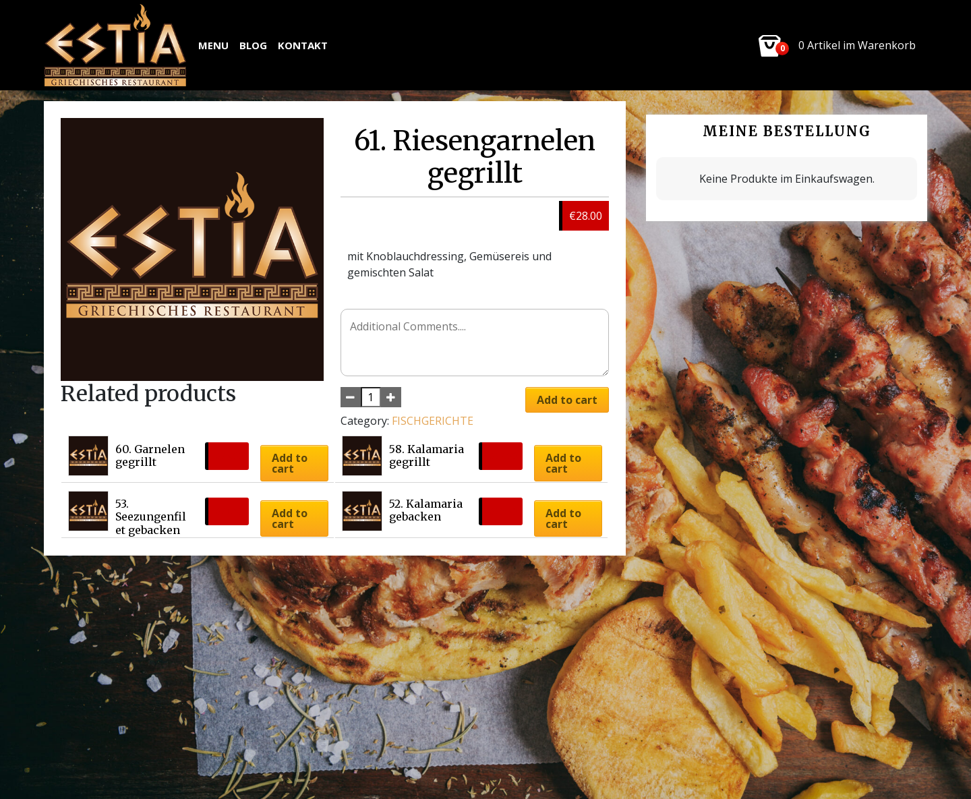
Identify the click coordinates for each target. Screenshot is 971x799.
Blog (253, 45)
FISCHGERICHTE (432, 420)
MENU (213, 45)
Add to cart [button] (289, 463)
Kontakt (303, 45)
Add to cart (567, 399)
